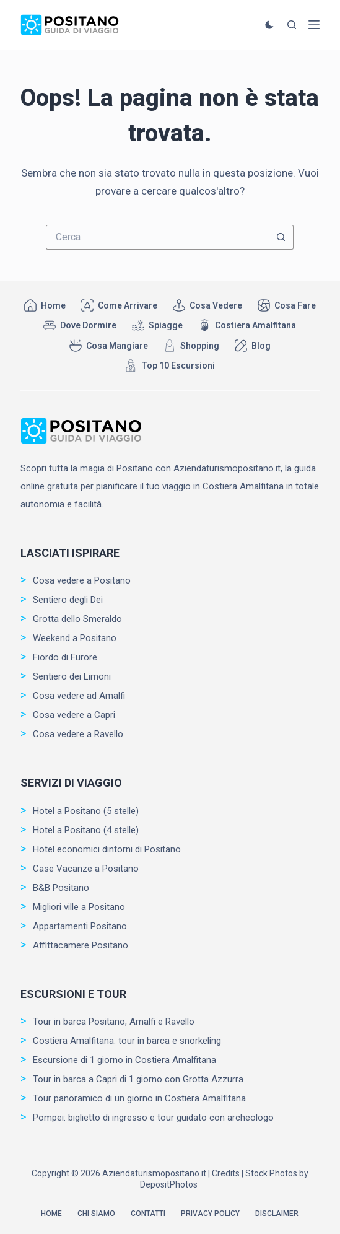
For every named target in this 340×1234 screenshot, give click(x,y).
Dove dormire (79, 325)
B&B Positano (61, 887)
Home (45, 305)
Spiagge (157, 325)
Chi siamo (96, 1213)
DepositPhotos (169, 1184)
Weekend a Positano (74, 638)
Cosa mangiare (108, 345)
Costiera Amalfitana (247, 325)
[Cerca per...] (157, 237)
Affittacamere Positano (80, 945)
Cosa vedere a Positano (82, 580)
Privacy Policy (210, 1213)
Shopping (191, 345)
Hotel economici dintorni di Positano (107, 849)
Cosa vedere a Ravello (78, 734)
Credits (226, 1173)
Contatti (148, 1213)
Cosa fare (287, 305)
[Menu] (314, 24)
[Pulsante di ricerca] (281, 237)
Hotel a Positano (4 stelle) (86, 830)
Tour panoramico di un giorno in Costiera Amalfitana (139, 1098)
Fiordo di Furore (65, 657)
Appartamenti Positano (80, 926)
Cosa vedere (207, 305)
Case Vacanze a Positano (86, 868)
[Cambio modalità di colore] (269, 24)
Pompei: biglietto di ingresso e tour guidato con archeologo (153, 1117)
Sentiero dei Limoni (72, 676)
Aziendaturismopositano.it (154, 1173)
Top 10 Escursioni (169, 365)
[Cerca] (291, 24)
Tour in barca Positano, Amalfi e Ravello (113, 1021)
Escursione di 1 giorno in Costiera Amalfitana (124, 1060)
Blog (253, 345)
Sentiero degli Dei (68, 599)
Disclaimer (277, 1213)
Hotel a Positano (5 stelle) (86, 810)
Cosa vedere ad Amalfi (79, 695)
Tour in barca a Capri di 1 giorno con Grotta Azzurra (138, 1079)
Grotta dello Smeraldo (77, 618)
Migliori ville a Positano (79, 906)
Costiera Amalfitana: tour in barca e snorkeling (127, 1040)
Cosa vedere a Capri (74, 714)
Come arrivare (119, 305)
